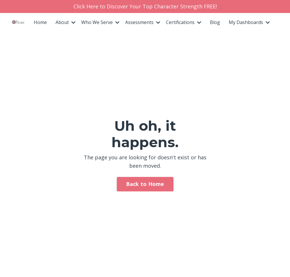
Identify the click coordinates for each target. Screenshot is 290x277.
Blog (215, 22)
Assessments (142, 22)
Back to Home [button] (145, 183)
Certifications (183, 22)
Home (40, 22)
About (65, 22)
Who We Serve (100, 22)
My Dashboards (249, 22)
